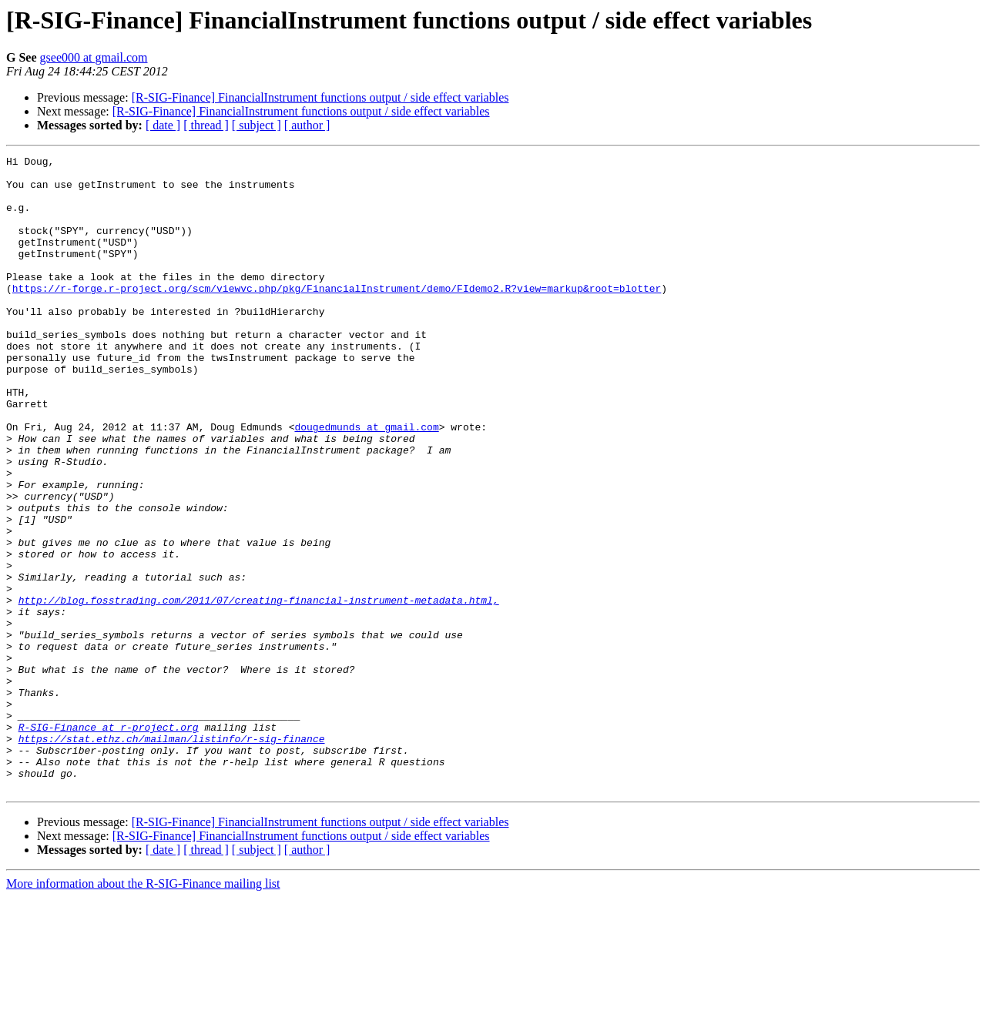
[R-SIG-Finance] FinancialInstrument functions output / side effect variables (320, 97)
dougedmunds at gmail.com (366, 482)
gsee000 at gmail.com (94, 57)
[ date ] (163, 125)
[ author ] (307, 125)
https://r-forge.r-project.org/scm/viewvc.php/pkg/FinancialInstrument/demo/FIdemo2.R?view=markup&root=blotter (336, 316)
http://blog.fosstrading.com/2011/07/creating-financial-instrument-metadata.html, (258, 690)
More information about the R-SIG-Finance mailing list (143, 1010)
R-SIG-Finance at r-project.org (108, 842)
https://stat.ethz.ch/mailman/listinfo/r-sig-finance (171, 856)
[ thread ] (206, 125)
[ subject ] (256, 125)
